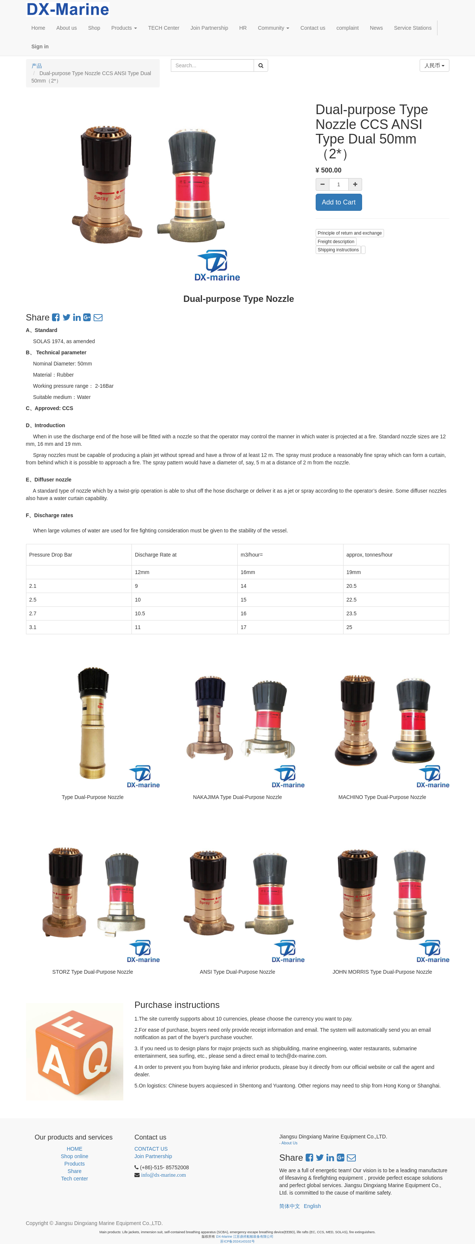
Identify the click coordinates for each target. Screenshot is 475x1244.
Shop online (74, 1156)
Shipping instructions (338, 249)
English (312, 1206)
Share (74, 1171)
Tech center (74, 1179)
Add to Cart (339, 202)
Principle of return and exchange (350, 233)
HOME (74, 1149)
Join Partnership (153, 1156)
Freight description (336, 241)
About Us (289, 1143)
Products (74, 1164)
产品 (37, 66)
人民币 (434, 65)
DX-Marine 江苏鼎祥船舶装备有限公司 (244, 1236)
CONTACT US (151, 1149)
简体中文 (289, 1206)
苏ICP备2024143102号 (237, 1241)
